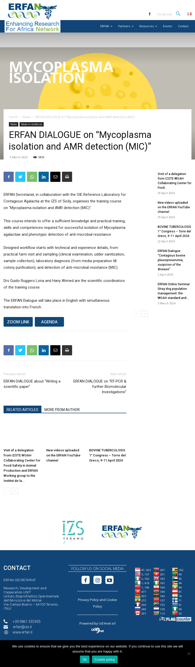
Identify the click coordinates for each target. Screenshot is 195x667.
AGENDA (49, 322)
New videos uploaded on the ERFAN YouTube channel (63, 455)
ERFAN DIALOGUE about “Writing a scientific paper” (32, 384)
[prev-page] (7, 491)
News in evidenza (31, 124)
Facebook (164, 14)
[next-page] (15, 491)
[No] (188, 653)
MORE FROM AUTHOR (62, 410)
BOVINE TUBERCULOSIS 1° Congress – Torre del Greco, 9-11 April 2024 (107, 455)
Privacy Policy (88, 599)
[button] (178, 14)
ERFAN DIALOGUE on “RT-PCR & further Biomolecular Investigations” (99, 386)
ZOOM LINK (18, 322)
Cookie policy (104, 659)
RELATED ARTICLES (22, 410)
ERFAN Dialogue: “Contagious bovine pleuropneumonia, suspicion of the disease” (171, 260)
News (26, 117)
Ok (85, 659)
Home (13, 117)
